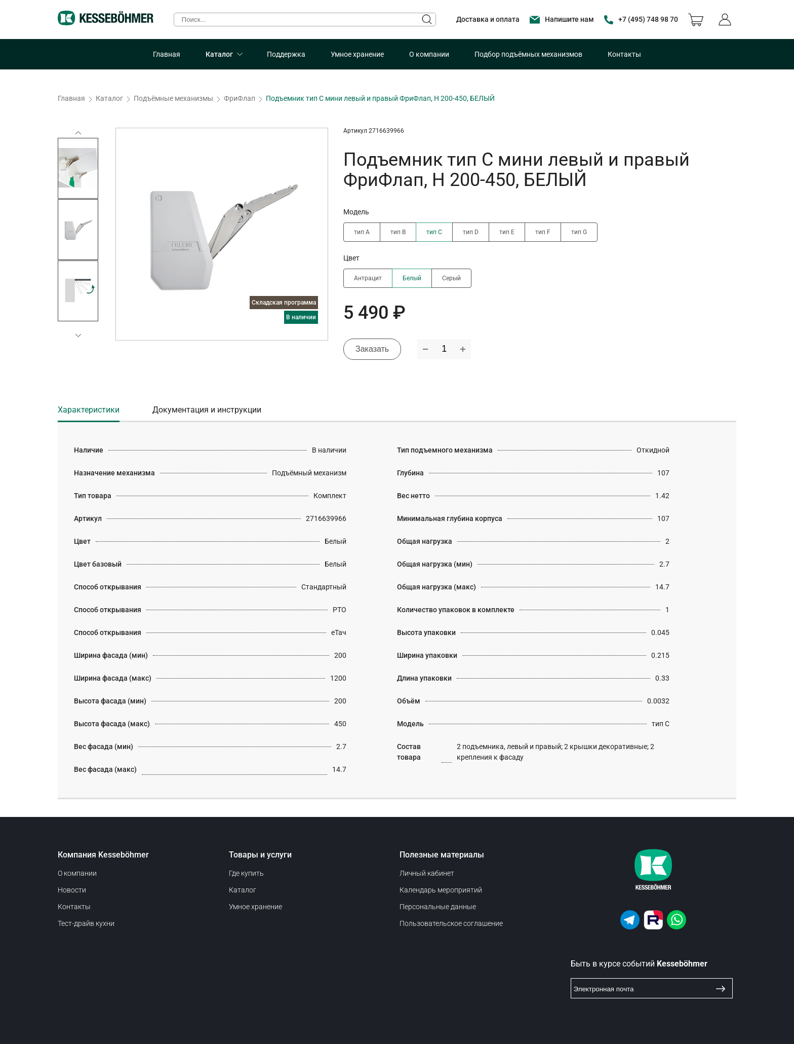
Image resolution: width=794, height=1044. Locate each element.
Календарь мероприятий (441, 890)
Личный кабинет (427, 873)
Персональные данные (438, 907)
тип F (542, 232)
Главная (166, 54)
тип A (362, 232)
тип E (506, 232)
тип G (579, 232)
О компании (429, 54)
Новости (72, 890)
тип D (471, 232)
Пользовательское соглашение (451, 923)
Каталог (219, 54)
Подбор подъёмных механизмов (528, 54)
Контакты (624, 54)
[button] (78, 335)
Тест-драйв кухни (86, 923)
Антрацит (368, 278)
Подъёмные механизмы (173, 98)
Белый (412, 278)
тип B (398, 232)
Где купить (246, 873)
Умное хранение (357, 54)
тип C (434, 232)
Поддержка (286, 54)
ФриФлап (239, 98)
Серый (451, 278)
